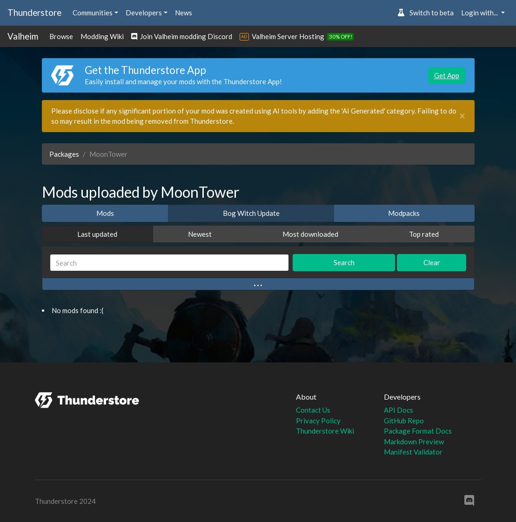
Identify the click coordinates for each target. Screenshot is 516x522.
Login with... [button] (480, 12)
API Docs (398, 410)
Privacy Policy (318, 420)
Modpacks (404, 213)
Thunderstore (34, 12)
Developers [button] (144, 12)
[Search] (169, 262)
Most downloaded (310, 234)
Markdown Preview (414, 441)
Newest (200, 234)
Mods (105, 213)
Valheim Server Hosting (288, 36)
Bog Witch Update (251, 213)
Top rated (424, 234)
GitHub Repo (404, 420)
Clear (431, 262)
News (183, 12)
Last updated (97, 234)
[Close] (462, 116)
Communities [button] (93, 12)
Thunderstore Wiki (325, 431)
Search (344, 262)
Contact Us (313, 410)
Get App (446, 75)
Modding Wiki (102, 36)
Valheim (22, 36)
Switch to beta (425, 12)
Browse (61, 36)
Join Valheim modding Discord (181, 36)
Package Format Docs (418, 431)
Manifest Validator (413, 452)
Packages (64, 154)
